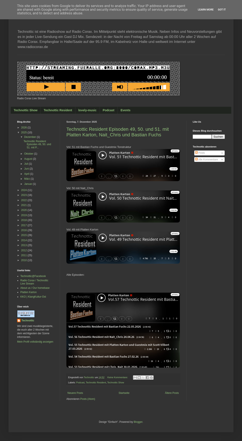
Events (125, 110)
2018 (24, 220)
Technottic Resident (58, 110)
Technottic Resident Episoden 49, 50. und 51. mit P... (37, 144)
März (27, 178)
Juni (27, 168)
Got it (222, 9)
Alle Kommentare (206, 159)
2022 (24, 200)
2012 (24, 250)
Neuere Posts (75, 392)
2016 (24, 230)
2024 (24, 190)
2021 (24, 205)
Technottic (27, 320)
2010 (24, 260)
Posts (200, 152)
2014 (24, 240)
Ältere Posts (172, 392)
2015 (24, 235)
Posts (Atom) (87, 398)
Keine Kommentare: (117, 377)
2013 (24, 245)
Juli (26, 163)
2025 (24, 132)
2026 (24, 127)
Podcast (108, 110)
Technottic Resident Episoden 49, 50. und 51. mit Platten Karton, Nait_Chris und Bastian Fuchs (117, 131)
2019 (24, 215)
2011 (24, 255)
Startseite (124, 392)
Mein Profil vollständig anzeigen (35, 341)
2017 (24, 225)
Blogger (138, 421)
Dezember (30, 136)
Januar (28, 183)
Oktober (29, 153)
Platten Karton (28, 292)
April (27, 173)
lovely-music (87, 110)
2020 (24, 210)
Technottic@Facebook (33, 276)
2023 (24, 195)
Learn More (206, 9)
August (28, 158)
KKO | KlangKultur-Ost (33, 296)
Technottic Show (25, 110)
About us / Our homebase (35, 287)
